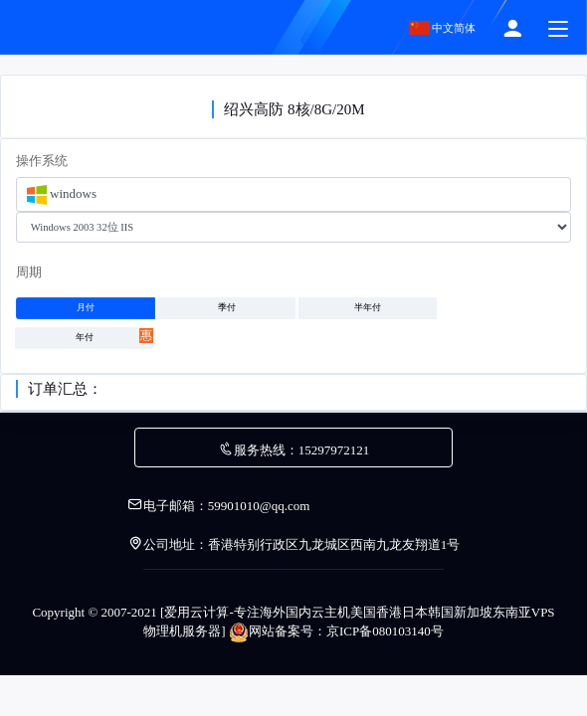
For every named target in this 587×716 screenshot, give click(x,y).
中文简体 (443, 28)
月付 (86, 307)
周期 (29, 272)
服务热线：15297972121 (294, 450)
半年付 (367, 307)
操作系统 (42, 160)
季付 (227, 307)
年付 (114, 336)
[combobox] (293, 194)
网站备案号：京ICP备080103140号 (336, 631)
